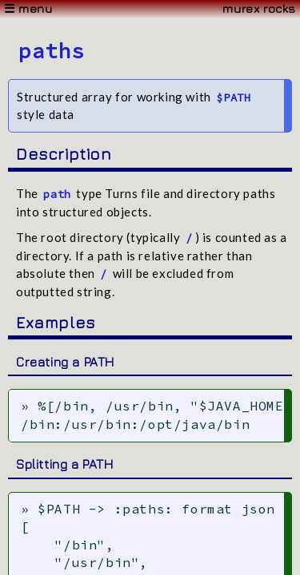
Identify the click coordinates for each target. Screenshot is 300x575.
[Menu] (150, 9)
